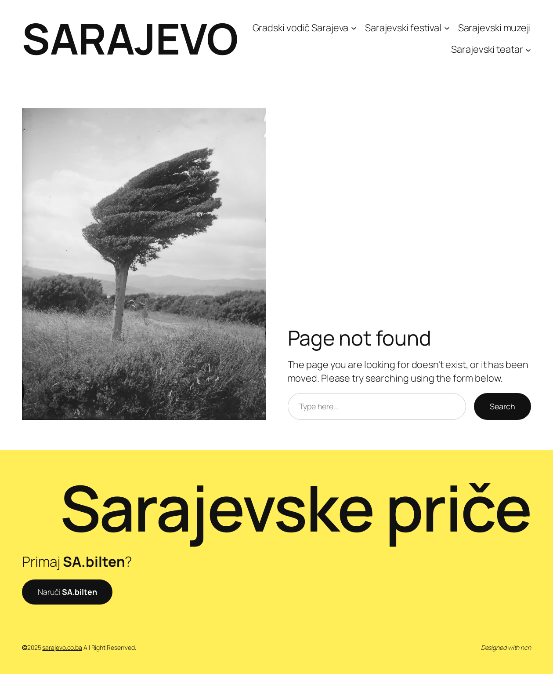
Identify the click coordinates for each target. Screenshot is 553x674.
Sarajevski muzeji (494, 27)
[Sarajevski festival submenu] (447, 27)
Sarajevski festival (403, 27)
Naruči (67, 592)
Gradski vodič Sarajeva (301, 27)
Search (502, 406)
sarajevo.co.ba (62, 647)
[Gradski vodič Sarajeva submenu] (354, 27)
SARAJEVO (130, 38)
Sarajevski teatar (487, 49)
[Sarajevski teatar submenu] (528, 49)
